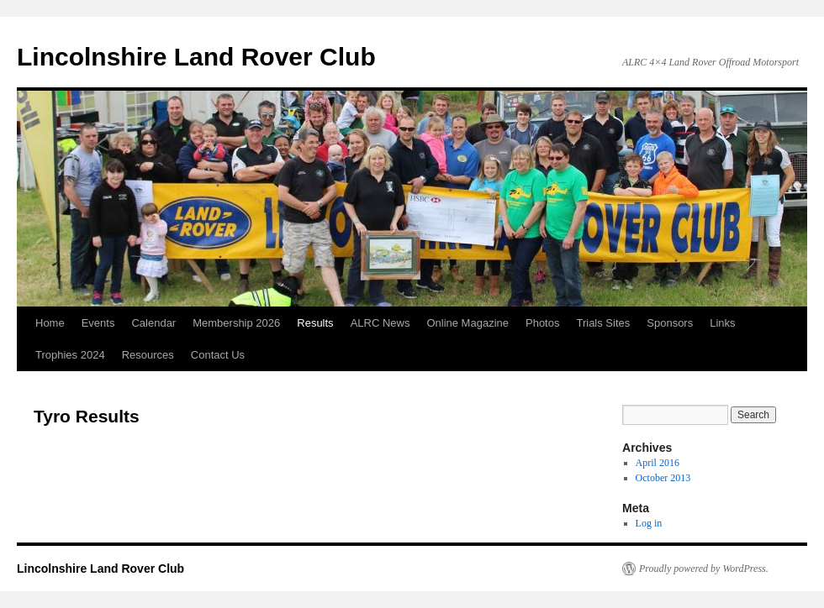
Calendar (153, 323)
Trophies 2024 (70, 355)
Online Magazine (467, 323)
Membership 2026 (236, 323)
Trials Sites (603, 323)
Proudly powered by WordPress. (704, 568)
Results (315, 323)
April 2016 (657, 463)
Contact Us (218, 355)
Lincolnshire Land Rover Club (196, 57)
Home (50, 323)
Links (722, 323)
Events (98, 323)
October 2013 (663, 478)
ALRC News (380, 323)
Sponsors (670, 323)
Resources (148, 355)
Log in (649, 523)
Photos (542, 323)
